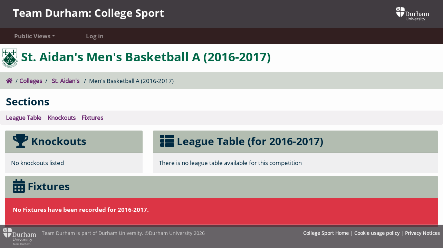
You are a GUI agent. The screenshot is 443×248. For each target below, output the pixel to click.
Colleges (30, 81)
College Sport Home (326, 233)
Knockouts (62, 118)
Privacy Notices (422, 233)
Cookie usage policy (376, 233)
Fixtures (92, 118)
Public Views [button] (32, 36)
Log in (95, 36)
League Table (23, 118)
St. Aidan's (65, 81)
